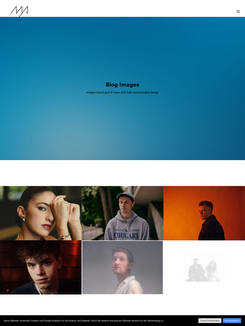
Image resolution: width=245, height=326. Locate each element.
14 (125, 284)
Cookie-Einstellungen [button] (210, 320)
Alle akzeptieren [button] (232, 320)
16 (136, 284)
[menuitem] (66, 92)
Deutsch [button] (91, 92)
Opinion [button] (167, 92)
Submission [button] (132, 105)
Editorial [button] (104, 92)
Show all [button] (65, 92)
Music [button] (156, 92)
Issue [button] (147, 92)
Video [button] (144, 105)
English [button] (116, 92)
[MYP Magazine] (13, 11)
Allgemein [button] (78, 92)
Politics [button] (178, 92)
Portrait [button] (104, 105)
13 (120, 284)
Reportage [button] (117, 105)
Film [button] (126, 92)
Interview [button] (136, 92)
